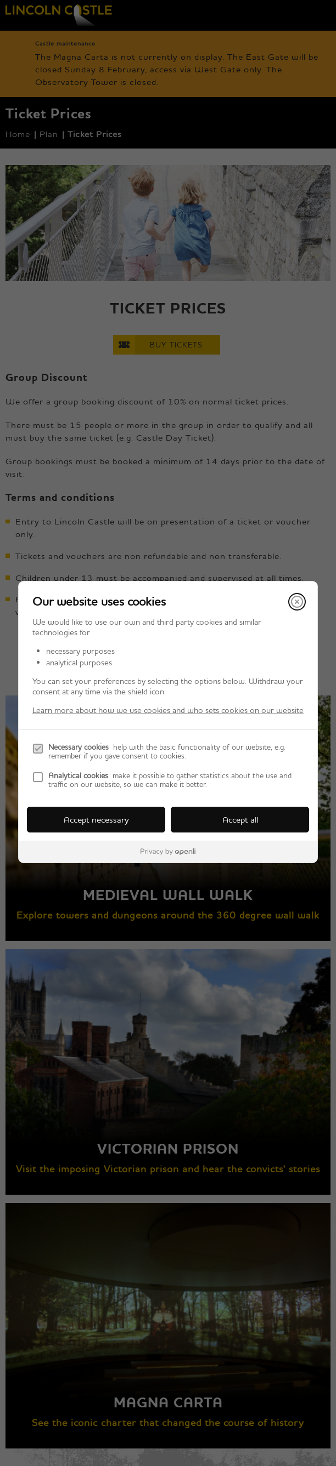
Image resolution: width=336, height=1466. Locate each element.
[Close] (297, 601)
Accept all (240, 819)
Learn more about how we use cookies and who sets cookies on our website (168, 710)
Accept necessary (96, 819)
